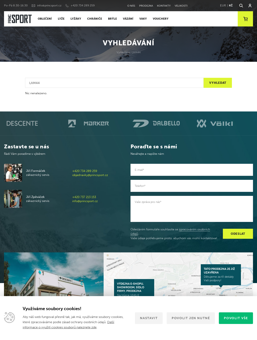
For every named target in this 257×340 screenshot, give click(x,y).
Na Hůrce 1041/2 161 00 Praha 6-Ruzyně (134, 291)
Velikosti (181, 5)
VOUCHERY (160, 18)
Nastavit (149, 318)
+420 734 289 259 (83, 5)
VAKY (143, 18)
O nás (131, 5)
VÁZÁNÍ (128, 18)
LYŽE (61, 18)
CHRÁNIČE (94, 18)
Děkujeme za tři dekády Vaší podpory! (221, 274)
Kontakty (164, 5)
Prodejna (146, 5)
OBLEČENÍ (45, 18)
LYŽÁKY (75, 18)
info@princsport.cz (49, 5)
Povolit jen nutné (191, 318)
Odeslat (238, 234)
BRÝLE (112, 18)
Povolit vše (236, 318)
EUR (223, 5)
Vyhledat (217, 83)
